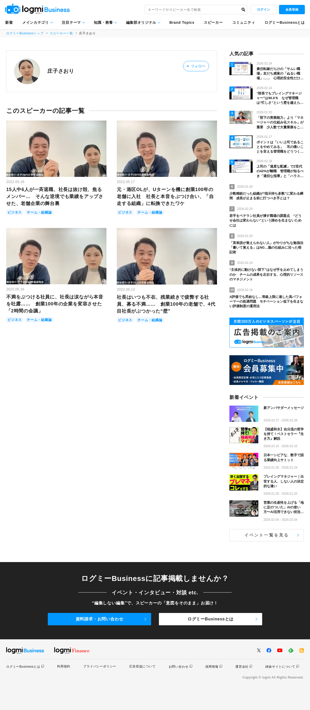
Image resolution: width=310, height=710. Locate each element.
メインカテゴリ (35, 22)
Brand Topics (182, 22)
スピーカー (213, 22)
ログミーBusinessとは (285, 22)
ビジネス (14, 212)
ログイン (263, 9)
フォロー (196, 66)
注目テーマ (71, 22)
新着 (9, 22)
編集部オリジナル (141, 22)
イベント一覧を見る (266, 535)
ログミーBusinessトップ (25, 33)
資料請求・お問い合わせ (99, 619)
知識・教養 (103, 22)
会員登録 (291, 9)
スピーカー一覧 (61, 33)
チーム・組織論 (39, 212)
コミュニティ (243, 22)
